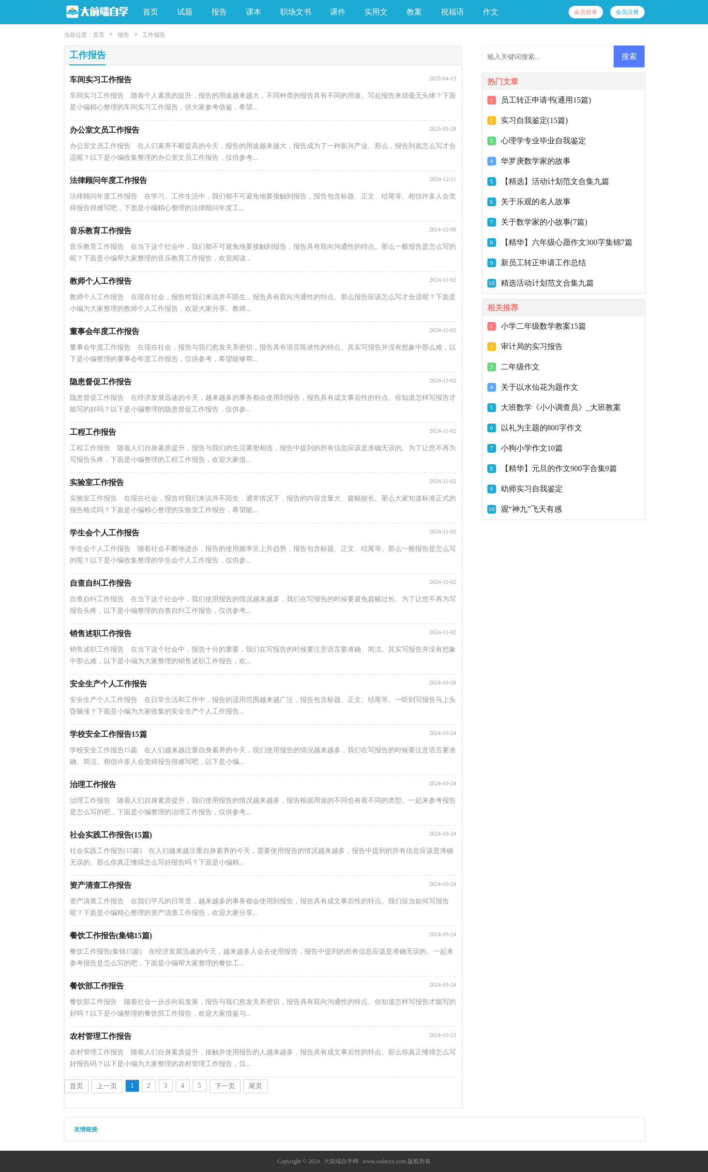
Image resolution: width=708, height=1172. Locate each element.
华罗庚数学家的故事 (536, 161)
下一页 (225, 1086)
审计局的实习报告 (532, 346)
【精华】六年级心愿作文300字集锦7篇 (567, 242)
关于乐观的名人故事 (536, 202)
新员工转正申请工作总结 (543, 263)
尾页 (255, 1086)
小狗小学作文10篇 (532, 448)
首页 (150, 12)
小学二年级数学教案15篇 (543, 326)
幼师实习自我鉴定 (532, 489)
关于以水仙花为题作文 (539, 387)
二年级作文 (520, 367)
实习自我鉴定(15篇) (534, 120)
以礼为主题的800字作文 (541, 428)
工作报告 (154, 34)
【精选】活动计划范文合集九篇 (555, 181)
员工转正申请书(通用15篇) (546, 100)
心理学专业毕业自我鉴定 (543, 141)
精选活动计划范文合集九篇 (547, 283)
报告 (123, 34)
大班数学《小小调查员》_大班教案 (561, 407)
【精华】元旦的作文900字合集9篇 (559, 468)
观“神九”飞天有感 (531, 509)
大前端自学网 (341, 1161)
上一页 (107, 1086)
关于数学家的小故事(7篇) (544, 222)
